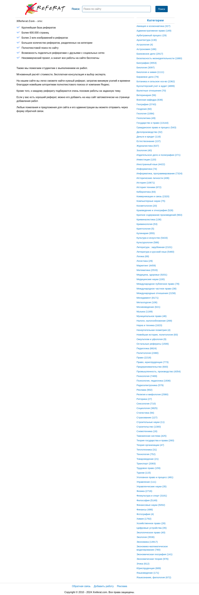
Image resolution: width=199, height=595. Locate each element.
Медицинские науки (151, 279)
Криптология (145, 228)
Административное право (154, 30)
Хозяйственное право (151, 523)
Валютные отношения (151, 90)
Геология (145, 113)
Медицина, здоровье (152, 274)
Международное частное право (157, 288)
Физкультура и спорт (152, 495)
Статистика (145, 412)
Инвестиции (146, 159)
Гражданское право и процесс (156, 127)
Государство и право (153, 122)
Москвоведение (148, 307)
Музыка (145, 311)
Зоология (144, 150)
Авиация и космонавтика (153, 26)
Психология (147, 376)
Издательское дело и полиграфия (159, 155)
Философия (147, 500)
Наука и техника (149, 325)
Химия (144, 518)
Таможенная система (152, 435)
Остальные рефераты (153, 343)
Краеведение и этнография (155, 210)
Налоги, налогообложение (154, 320)
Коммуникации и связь (153, 196)
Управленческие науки (152, 486)
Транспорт (146, 463)
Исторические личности (153, 178)
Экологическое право (151, 532)
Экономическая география (154, 554)
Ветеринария (146, 95)
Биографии (147, 63)
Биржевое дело (148, 76)
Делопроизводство (149, 132)
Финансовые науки (151, 505)
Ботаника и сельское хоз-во (156, 81)
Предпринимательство (152, 366)
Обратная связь (81, 586)
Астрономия (146, 49)
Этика (143, 563)
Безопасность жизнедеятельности (159, 58)
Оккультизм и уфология (151, 339)
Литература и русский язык (155, 251)
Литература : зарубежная (154, 247)
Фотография (145, 514)
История (146, 182)
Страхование (147, 417)
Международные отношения (156, 293)
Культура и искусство (152, 237)
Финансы (145, 509)
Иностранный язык (151, 164)
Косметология (147, 205)
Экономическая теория (153, 559)
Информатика (147, 168)
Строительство (149, 426)
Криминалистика (149, 219)
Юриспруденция (149, 568)
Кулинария (146, 233)
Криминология (147, 224)
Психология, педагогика (154, 380)
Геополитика (146, 118)
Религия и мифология (152, 394)
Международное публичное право (158, 283)
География (146, 104)
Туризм (144, 472)
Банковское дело (150, 53)
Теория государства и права (155, 440)
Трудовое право (148, 468)
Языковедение (148, 572)
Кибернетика (146, 191)
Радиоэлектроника (150, 385)
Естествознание (149, 141)
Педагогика (147, 348)
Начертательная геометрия (154, 330)
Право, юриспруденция (153, 362)
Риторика (144, 399)
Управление (146, 481)
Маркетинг (146, 265)
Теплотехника (147, 449)
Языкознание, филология (154, 577)
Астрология (145, 44)
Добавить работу (104, 586)
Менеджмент (148, 297)
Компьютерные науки (151, 201)
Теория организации (150, 445)
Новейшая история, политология (157, 334)
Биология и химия (150, 72)
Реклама (145, 389)
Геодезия (144, 109)
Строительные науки (151, 422)
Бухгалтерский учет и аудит (156, 86)
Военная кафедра (150, 99)
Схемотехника (147, 431)
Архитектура (147, 40)
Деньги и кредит (149, 136)
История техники (149, 187)
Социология (147, 408)
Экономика (147, 541)
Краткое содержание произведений (159, 215)
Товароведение (148, 459)
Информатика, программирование (159, 173)
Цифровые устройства (152, 528)
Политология (148, 353)
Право (144, 357)
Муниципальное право (152, 316)
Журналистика (148, 145)
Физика (144, 491)
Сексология (146, 403)
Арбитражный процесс (152, 35)
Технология (146, 454)
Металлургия (147, 302)
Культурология (148, 242)
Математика (147, 270)
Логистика (145, 261)
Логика (143, 256)
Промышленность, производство (159, 371)
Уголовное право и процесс (155, 477)
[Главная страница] (45, 9)
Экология (146, 537)
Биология (146, 67)
